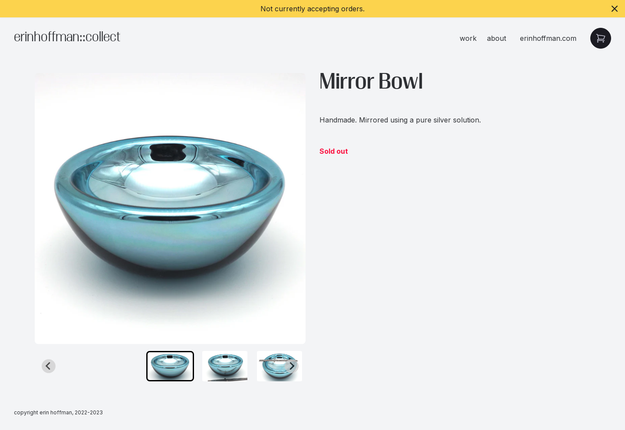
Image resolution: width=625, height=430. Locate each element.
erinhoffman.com (548, 38)
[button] (170, 366)
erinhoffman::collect (67, 38)
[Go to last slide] (49, 366)
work (468, 38)
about (496, 38)
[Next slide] (292, 366)
